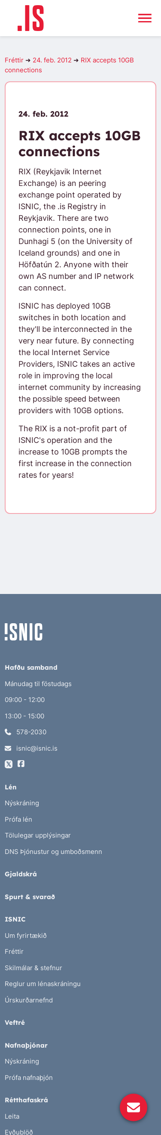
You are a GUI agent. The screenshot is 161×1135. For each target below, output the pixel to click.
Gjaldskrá (21, 874)
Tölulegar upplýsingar (38, 835)
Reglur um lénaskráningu (43, 984)
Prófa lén (18, 819)
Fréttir (14, 60)
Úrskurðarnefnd (29, 1000)
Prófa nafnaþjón (29, 1077)
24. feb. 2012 (52, 60)
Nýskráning (22, 803)
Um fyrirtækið (26, 935)
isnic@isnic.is (31, 748)
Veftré (15, 1022)
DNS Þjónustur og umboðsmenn (53, 851)
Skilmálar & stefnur (33, 968)
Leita (12, 1116)
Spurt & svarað (30, 897)
